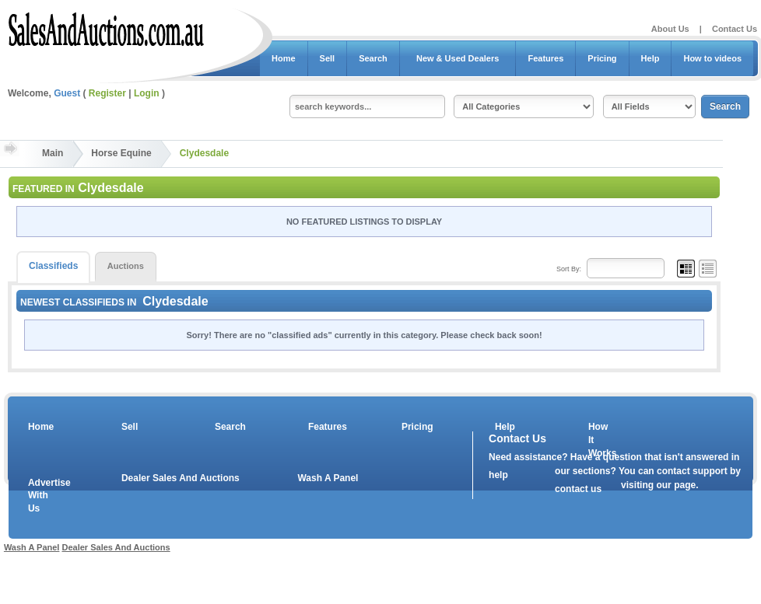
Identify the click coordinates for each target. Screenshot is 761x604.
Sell (327, 58)
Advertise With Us (39, 496)
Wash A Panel (327, 478)
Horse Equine (121, 153)
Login (147, 93)
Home (284, 58)
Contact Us (734, 28)
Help (650, 58)
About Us (670, 28)
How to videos (712, 58)
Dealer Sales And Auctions (180, 478)
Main (52, 153)
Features (545, 58)
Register (107, 93)
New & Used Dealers (458, 58)
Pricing (601, 58)
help (498, 475)
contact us (578, 489)
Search (373, 58)
